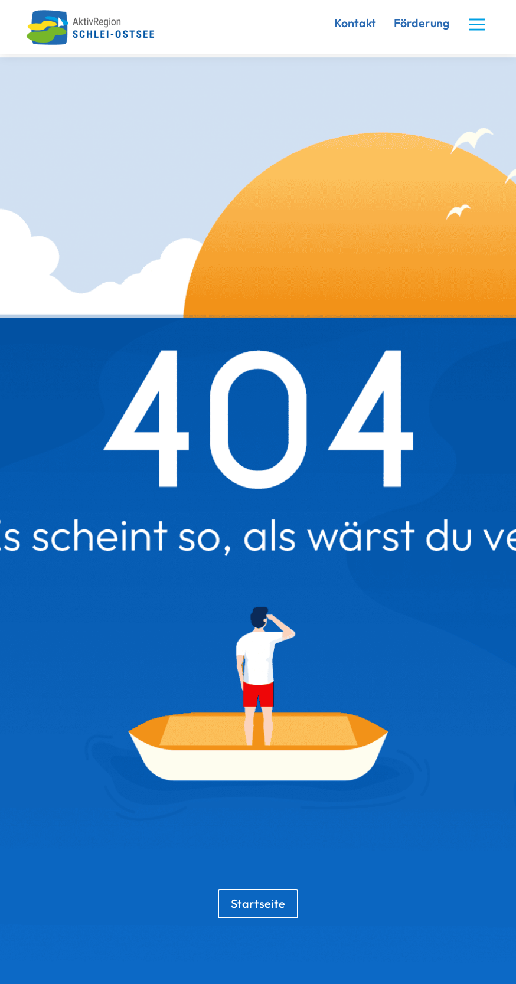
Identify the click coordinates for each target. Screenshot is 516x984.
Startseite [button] (258, 903)
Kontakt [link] (355, 22)
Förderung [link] (421, 22)
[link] (95, 42)
